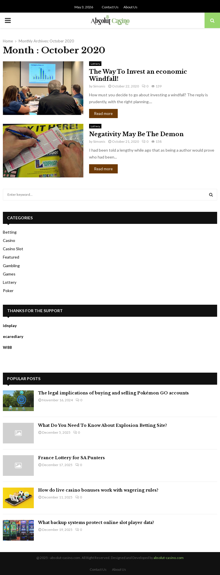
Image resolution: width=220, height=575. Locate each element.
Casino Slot (13, 248)
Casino (9, 240)
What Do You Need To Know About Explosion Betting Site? (102, 425)
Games (9, 273)
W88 (7, 347)
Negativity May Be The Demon (136, 134)
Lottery (95, 63)
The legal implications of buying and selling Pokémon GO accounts (113, 393)
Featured (11, 257)
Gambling (11, 265)
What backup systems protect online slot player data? (96, 522)
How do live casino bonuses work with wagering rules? (98, 490)
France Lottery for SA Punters (71, 457)
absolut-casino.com (169, 558)
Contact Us (110, 7)
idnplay (10, 325)
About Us (130, 7)
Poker (8, 290)
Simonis (99, 86)
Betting (10, 232)
